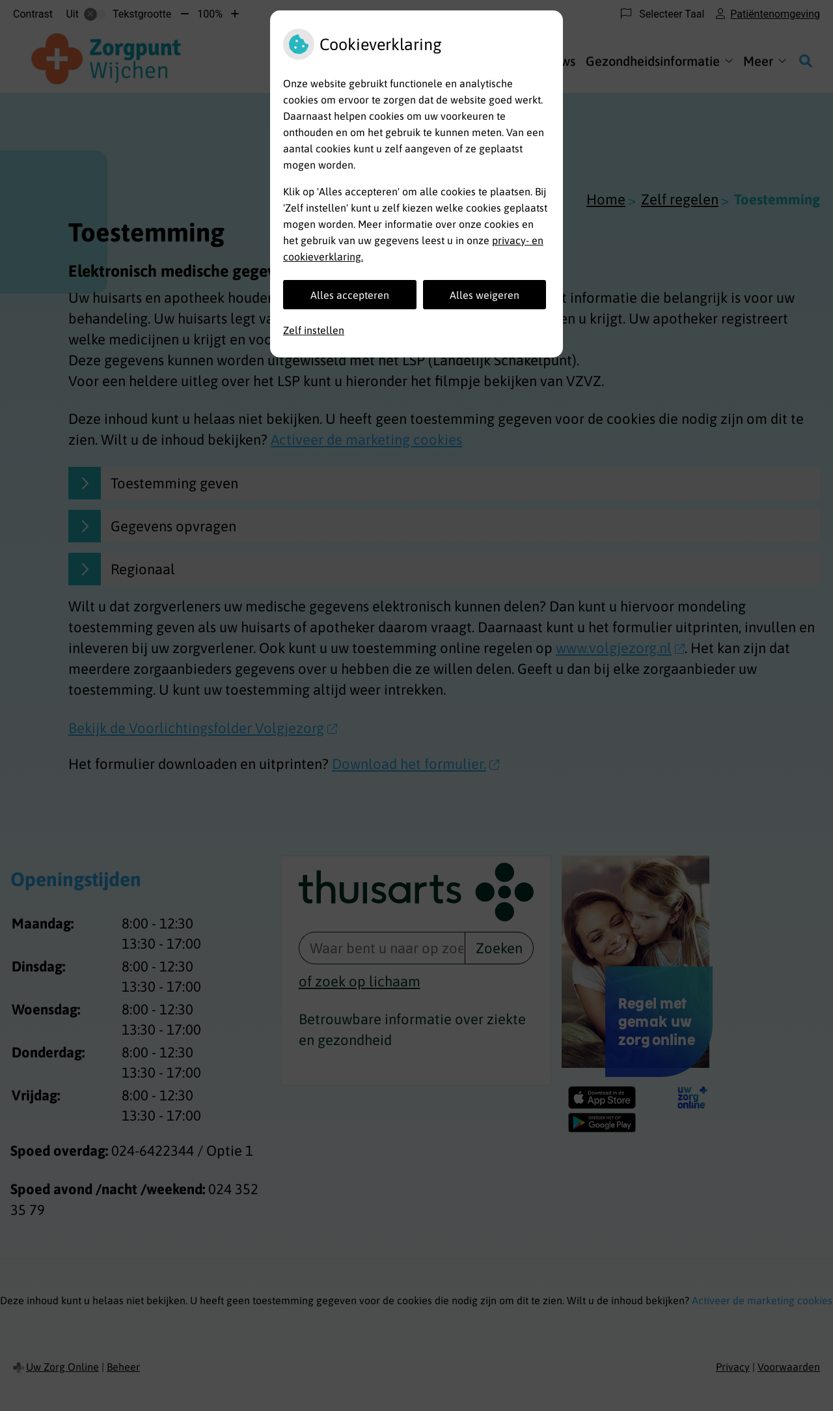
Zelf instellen (313, 330)
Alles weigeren (484, 295)
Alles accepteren (349, 295)
